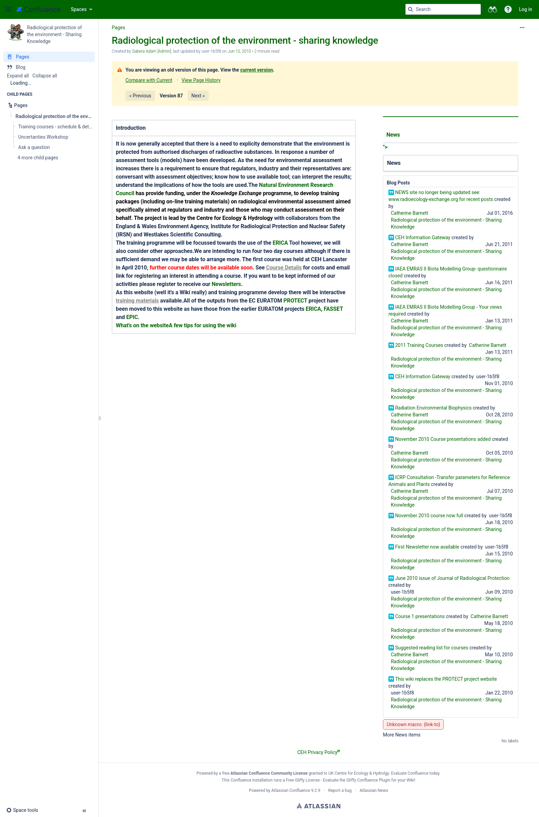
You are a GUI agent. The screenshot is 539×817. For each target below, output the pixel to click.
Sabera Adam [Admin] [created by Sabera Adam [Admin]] (151, 51)
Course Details (284, 267)
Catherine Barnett (409, 213)
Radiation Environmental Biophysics (433, 408)
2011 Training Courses (419, 345)
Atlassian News (374, 790)
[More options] (522, 27)
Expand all (18, 75)
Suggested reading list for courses (431, 647)
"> (450, 138)
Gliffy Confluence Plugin (368, 780)
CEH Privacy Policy (318, 752)
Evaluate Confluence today (415, 773)
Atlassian (318, 805)
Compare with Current (148, 80)
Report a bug (340, 790)
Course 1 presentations (419, 616)
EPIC (132, 317)
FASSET (333, 309)
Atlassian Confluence (290, 790)
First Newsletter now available (427, 547)
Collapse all (44, 75)
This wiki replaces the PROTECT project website (446, 679)
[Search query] (443, 9)
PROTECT (295, 300)
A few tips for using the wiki (202, 325)
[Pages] (49, 57)
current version (256, 70)
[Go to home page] (38, 9)
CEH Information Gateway (422, 237)
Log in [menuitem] (525, 9)
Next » (198, 95)
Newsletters (226, 284)
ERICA (280, 243)
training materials (137, 300)
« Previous (140, 95)
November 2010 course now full (429, 515)
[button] (8, 9)
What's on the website (142, 325)
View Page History (201, 80)
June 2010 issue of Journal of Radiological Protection (452, 578)
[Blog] (49, 67)
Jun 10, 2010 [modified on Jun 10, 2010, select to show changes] (239, 51)
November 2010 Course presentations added (443, 439)
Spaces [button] (79, 9)
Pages (118, 27)
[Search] (410, 9)
